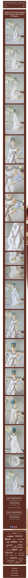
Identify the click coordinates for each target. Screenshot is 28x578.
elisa (20, 550)
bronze (11, 555)
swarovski (20, 539)
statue (14, 533)
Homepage (14, 568)
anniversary (21, 553)
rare (21, 542)
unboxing (17, 562)
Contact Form (14, 570)
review (9, 533)
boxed (8, 550)
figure (15, 549)
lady (7, 547)
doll (7, 542)
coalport (10, 536)
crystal (7, 558)
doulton (14, 542)
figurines (21, 558)
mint (20, 561)
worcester (21, 555)
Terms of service (14, 575)
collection (11, 561)
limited (18, 536)
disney (8, 539)
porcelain (9, 545)
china (11, 547)
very (19, 533)
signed (14, 539)
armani (6, 555)
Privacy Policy (14, 573)
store (15, 555)
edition (13, 557)
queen (17, 561)
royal (20, 544)
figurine (9, 552)
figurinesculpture (18, 547)
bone (15, 553)
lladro (15, 545)
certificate (11, 562)
